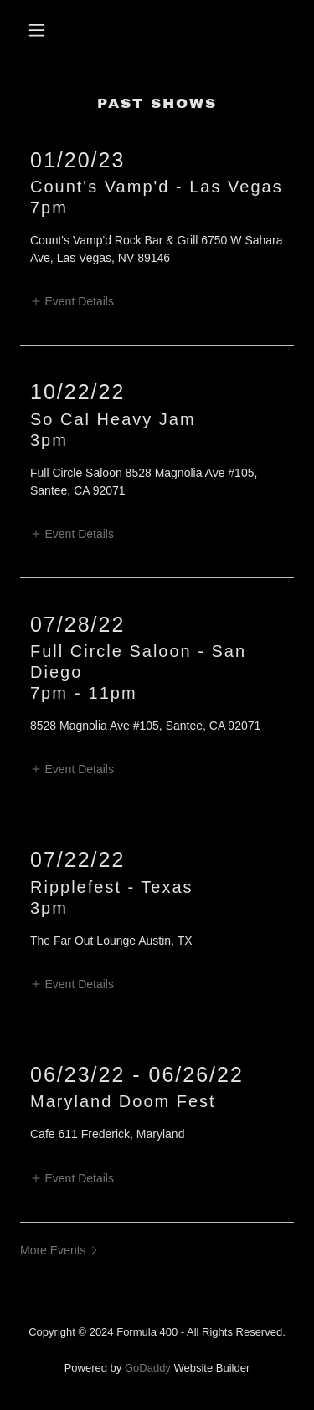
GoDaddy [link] (148, 1367)
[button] (40, 30)
